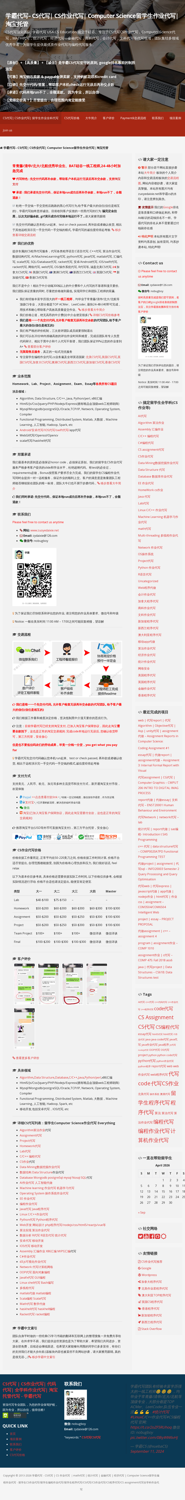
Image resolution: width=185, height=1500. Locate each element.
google (155, 302)
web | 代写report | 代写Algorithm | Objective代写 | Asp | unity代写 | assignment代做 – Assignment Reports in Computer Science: (158, 730)
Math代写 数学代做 (32, 1304)
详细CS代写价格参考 (104, 315)
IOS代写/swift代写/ (57, 430)
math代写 (144, 529)
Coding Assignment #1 (153, 748)
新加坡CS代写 (95, 362)
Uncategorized (148, 581)
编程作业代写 (28, 1204)
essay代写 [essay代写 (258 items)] (144, 1034)
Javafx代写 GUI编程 (32, 1277)
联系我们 (158, 118)
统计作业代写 (147, 662)
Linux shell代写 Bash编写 (37, 1283)
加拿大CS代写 (42, 362)
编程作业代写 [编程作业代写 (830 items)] (154, 1130)
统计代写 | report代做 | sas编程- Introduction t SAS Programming (158, 834)
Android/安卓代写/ (32, 430)
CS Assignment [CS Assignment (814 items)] (156, 1017)
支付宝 (27, 802)
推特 (173, 307)
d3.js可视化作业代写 (33, 1262)
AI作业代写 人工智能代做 (36, 1183)
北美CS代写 (93, 357)
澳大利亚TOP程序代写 (154, 1295)
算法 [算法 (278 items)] (158, 1113)
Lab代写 (25, 1151)
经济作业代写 (147, 655)
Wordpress (147, 1275)
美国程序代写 (147, 675)
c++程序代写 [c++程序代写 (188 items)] (147, 1009)
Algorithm (26, 1077)
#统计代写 (160, 1411)
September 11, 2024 (147, 1451)
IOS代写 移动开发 (31, 1246)
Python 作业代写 (149, 568)
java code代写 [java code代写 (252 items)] (160, 1039)
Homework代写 (30, 1146)
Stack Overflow (150, 1329)
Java (81, 1077)
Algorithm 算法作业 (151, 423)
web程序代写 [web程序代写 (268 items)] (159, 1075)
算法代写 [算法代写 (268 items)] (167, 1113)
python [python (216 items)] (152, 1055)
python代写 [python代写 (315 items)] (147, 1060)
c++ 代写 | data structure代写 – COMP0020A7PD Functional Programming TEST (158, 851)
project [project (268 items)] (143, 1055)
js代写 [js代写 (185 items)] (173, 1044)
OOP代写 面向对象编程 (35, 1272)
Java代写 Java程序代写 (34, 1209)
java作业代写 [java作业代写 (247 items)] (150, 1044)
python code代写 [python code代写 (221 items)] (167, 1055)
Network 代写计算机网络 (36, 1267)
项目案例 (175, 118)
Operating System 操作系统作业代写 (44, 1193)
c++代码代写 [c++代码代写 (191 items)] (161, 1002)
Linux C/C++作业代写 (34, 1214)
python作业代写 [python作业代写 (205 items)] (165, 1061)
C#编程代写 (146, 443)
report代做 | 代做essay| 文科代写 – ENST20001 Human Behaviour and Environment (158, 805)
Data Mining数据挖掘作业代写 (40, 1167)
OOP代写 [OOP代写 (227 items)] (154, 1050)
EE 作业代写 (27, 1199)
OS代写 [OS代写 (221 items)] (165, 1050)
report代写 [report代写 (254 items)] (158, 1066)
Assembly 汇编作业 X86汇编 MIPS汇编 (45, 1251)
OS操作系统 (146, 554)
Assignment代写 (31, 1135)
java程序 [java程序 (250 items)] (163, 1044)
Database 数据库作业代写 (155, 476)
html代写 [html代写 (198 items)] (168, 1034)
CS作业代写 (145, 456)
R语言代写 (145, 574)
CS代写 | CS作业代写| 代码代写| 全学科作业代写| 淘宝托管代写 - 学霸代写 (30, 1390)
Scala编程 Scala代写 (33, 1298)
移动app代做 (146, 642)
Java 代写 (144, 497)
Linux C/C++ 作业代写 (152, 510)
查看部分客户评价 (37, 347)
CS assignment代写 (151, 450)
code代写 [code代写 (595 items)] (163, 1008)
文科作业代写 (147, 615)
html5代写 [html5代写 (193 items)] (157, 1034)
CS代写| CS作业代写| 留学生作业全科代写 (30, 118)
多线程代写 (27, 1288)
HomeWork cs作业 (150, 490)
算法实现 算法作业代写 (35, 1230)
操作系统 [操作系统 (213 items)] (154, 1094)
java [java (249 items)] (147, 1039)
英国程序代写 (147, 682)
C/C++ (73, 1077)
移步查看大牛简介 (91, 310)
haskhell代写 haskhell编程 (37, 1309)
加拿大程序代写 (148, 601)
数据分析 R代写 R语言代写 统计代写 (43, 1235)
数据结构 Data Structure (36, 1172)
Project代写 (27, 1141)
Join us (7, 130)
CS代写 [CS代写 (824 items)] (146, 1026)
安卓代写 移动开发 (32, 1241)
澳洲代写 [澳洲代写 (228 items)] (165, 1094)
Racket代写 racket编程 (35, 1314)
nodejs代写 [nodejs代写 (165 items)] (143, 1050)
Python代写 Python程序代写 (39, 1220)
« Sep (141, 1212)
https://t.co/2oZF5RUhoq (150, 1427)
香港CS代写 (112, 362)
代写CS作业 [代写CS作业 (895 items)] (165, 1083)
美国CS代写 (109, 357)
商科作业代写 (147, 608)
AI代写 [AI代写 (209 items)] (141, 1002)
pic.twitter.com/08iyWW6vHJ (154, 1437)
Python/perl (93, 1077)
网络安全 (144, 668)
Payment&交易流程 (133, 118)
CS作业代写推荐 (150, 1262)
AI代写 (142, 416)
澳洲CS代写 (59, 362)
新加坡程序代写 (148, 621)
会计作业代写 (147, 594)
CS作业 (24, 1162)
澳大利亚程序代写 (149, 635)
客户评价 (109, 118)
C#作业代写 (27, 1256)
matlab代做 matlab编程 (35, 1293)
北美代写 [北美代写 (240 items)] (143, 1094)
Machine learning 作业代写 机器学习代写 (47, 1188)
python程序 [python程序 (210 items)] (144, 1066)
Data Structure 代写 (151, 470)
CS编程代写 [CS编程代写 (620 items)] (167, 1027)
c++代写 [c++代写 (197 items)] (150, 1002)
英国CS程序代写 (150, 1302)
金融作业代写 (147, 689)
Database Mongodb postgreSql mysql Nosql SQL (53, 1178)
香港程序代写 (147, 695)
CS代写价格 (71, 118)
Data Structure (44, 1077)
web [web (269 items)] (169, 1066)
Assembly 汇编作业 (150, 429)
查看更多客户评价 (25, 1058)
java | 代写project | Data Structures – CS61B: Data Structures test (155, 972)
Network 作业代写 (150, 547)
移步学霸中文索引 (41, 1357)
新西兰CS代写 (76, 362)
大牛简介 (91, 118)
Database (61, 1077)
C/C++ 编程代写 (30, 1156)
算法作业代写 (147, 648)
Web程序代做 (147, 588)
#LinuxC (137, 1417)
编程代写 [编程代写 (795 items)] (163, 1121)
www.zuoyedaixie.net (44, 530)
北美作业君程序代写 (153, 1288)
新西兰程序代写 (148, 628)
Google (168, 207)
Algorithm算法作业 (32, 1130)
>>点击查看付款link (44, 797)
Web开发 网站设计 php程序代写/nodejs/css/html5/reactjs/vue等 (63, 1225)
